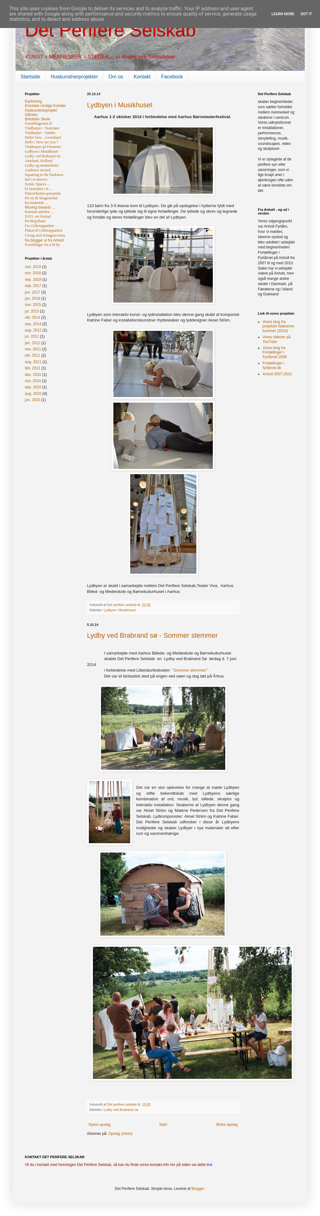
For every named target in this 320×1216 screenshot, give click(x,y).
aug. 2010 (33, 393)
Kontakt (142, 76)
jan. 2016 (32, 298)
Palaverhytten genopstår (43, 193)
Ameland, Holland (39, 161)
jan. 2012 (32, 343)
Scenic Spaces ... (37, 184)
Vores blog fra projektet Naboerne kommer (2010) (278, 326)
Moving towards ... (40, 207)
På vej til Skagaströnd (41, 198)
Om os (115, 76)
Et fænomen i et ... (38, 189)
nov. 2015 (33, 305)
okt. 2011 (32, 355)
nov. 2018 (33, 273)
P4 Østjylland (35, 221)
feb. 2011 (32, 368)
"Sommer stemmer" (190, 670)
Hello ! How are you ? (41, 142)
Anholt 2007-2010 (277, 374)
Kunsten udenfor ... (39, 212)
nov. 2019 (33, 267)
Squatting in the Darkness (44, 175)
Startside (30, 76)
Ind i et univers (36, 179)
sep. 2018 (33, 279)
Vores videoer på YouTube (276, 339)
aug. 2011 (33, 362)
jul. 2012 (32, 336)
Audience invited (37, 170)
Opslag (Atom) (120, 1133)
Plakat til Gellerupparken (43, 230)
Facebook (172, 76)
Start (163, 1124)
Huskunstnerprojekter (74, 76)
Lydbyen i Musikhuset (120, 105)
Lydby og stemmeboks (42, 165)
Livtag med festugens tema (45, 235)
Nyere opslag (100, 1124)
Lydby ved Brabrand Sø (42, 156)
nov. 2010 (33, 381)
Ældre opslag (227, 1124)
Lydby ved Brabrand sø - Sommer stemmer (152, 635)
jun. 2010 (32, 400)
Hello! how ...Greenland (43, 137)
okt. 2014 (32, 317)
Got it (306, 14)
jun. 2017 (32, 292)
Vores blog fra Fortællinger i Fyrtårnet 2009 (275, 352)
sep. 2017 (33, 286)
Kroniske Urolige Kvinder (45, 106)
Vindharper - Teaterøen (42, 128)
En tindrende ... (36, 203)
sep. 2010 (33, 387)
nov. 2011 (33, 349)
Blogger (197, 1188)
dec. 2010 (33, 374)
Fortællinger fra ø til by (42, 245)
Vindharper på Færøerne (43, 147)
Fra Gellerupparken (39, 226)
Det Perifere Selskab (110, 30)
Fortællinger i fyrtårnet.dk (273, 365)
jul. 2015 (32, 311)
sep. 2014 (33, 324)
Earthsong (33, 101)
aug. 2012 (33, 330)
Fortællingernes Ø (38, 123)
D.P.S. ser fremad (38, 216)
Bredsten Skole (37, 119)
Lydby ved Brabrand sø (121, 1110)
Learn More (283, 14)
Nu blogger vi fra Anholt (44, 240)
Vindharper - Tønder (40, 133)
